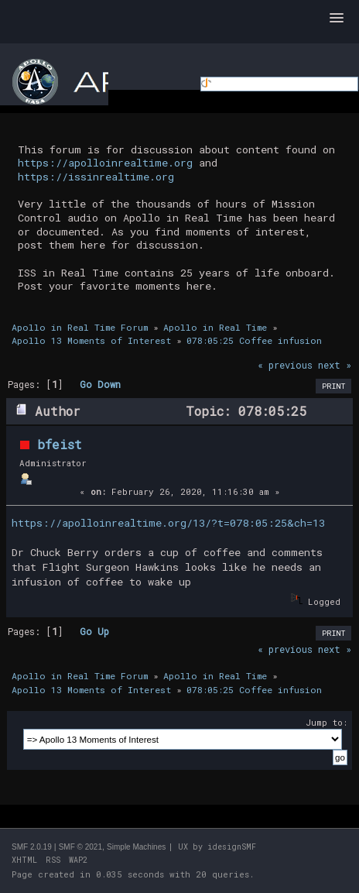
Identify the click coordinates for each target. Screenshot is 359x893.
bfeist (59, 444)
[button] (336, 18)
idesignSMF (231, 847)
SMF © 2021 (80, 847)
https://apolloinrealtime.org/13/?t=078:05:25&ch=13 (168, 523)
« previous (285, 365)
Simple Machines (136, 847)
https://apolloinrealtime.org (105, 163)
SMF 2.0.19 (32, 847)
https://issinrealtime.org (96, 177)
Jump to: (326, 722)
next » (334, 365)
